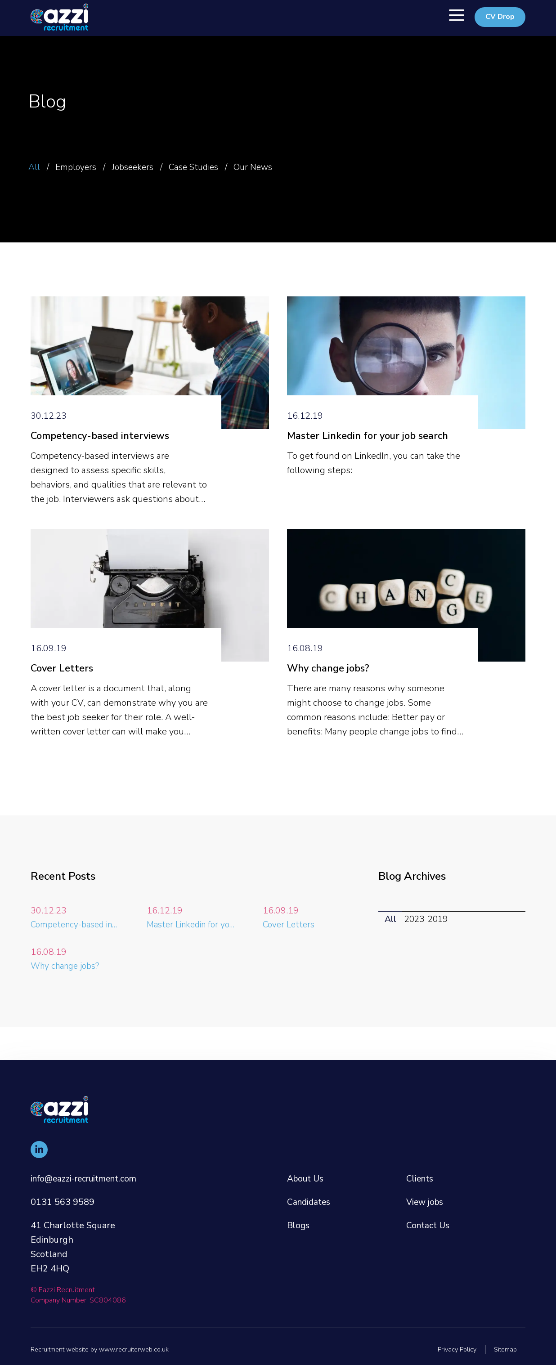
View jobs (426, 1188)
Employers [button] (81, 167)
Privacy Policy (451, 1349)
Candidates (310, 1188)
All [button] (35, 167)
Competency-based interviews (105, 443)
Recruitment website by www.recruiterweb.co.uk (105, 1349)
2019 (442, 936)
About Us (307, 1164)
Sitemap (503, 1349)
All (391, 936)
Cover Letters (64, 683)
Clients (421, 1164)
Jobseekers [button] (143, 167)
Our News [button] (279, 167)
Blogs (299, 1211)
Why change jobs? (332, 683)
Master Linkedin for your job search (373, 443)
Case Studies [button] (212, 167)
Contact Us (429, 1211)
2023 (417, 936)
